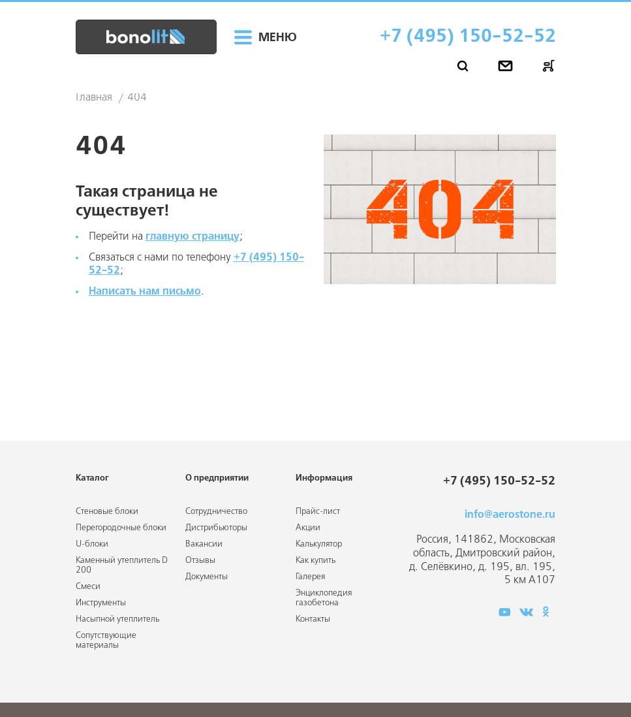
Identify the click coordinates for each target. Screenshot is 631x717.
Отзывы (200, 560)
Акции (308, 528)
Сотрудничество (216, 511)
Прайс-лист (318, 511)
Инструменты (101, 603)
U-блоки (92, 544)
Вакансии (204, 544)
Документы (206, 577)
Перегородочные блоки (121, 528)
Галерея (310, 577)
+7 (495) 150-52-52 (468, 37)
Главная (94, 98)
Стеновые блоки (107, 511)
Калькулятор (319, 544)
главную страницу (192, 237)
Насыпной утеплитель (117, 619)
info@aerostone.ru (510, 515)
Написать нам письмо (145, 291)
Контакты (313, 619)
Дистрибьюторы (216, 528)
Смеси (88, 586)
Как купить (315, 560)
